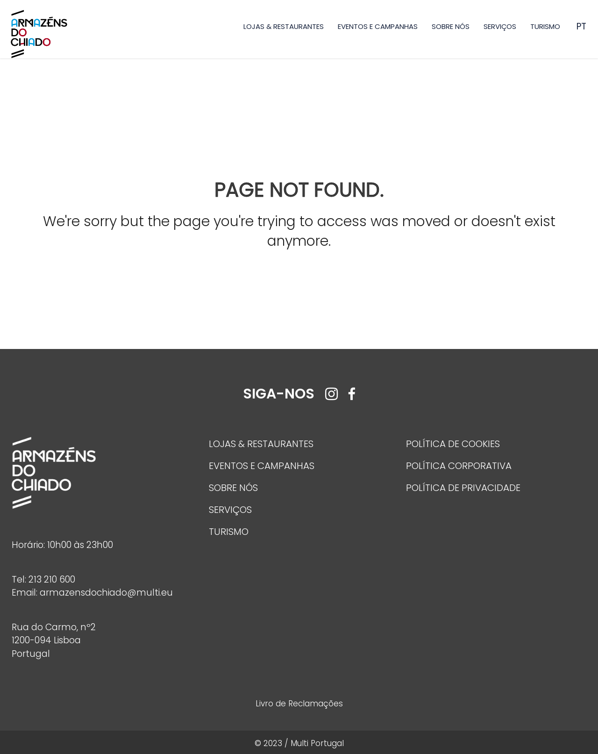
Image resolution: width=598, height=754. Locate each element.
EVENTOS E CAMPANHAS (378, 26)
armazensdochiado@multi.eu (106, 592)
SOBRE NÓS (451, 26)
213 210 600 (51, 579)
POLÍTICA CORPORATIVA (459, 465)
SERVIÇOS (500, 26)
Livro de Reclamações (299, 703)
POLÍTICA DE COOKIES (453, 443)
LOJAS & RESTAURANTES (283, 26)
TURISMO (545, 26)
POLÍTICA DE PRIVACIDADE (463, 487)
